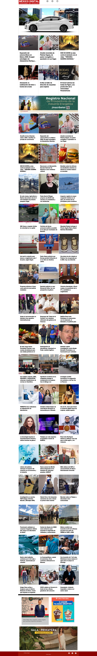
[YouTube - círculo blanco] (69, 653)
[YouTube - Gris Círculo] (57, 1)
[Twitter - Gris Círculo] (52, 1)
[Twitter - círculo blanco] (72, 653)
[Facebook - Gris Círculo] (47, 1)
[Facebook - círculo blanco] (75, 653)
